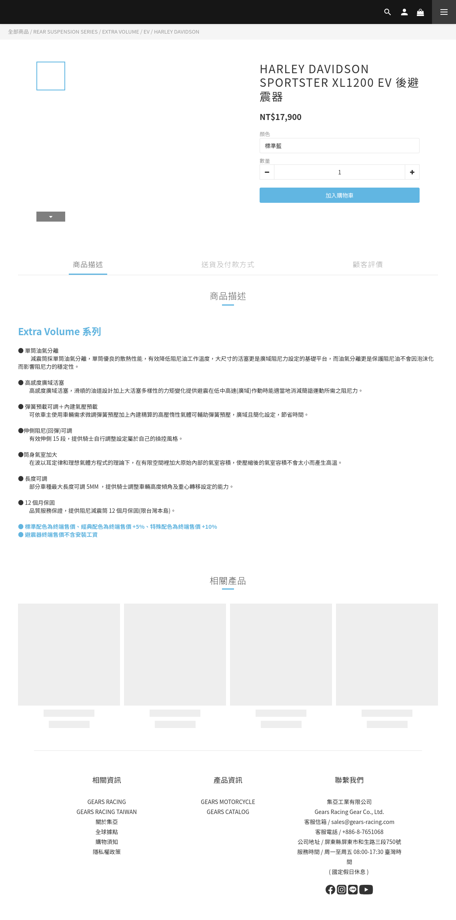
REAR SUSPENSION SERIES (65, 31)
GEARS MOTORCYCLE (228, 802)
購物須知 (107, 842)
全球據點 (107, 832)
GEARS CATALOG (228, 812)
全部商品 (18, 31)
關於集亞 (107, 822)
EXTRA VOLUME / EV (126, 31)
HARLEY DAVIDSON (177, 31)
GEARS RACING (106, 802)
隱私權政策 (107, 852)
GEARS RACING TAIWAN (106, 812)
